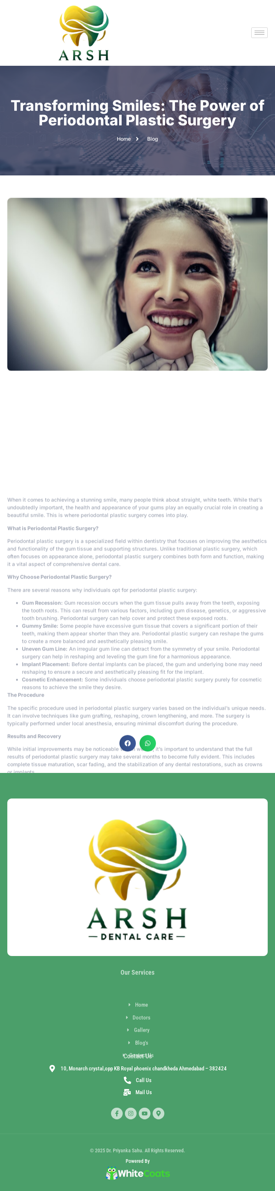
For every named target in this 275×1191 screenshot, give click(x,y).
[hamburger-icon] (259, 32)
